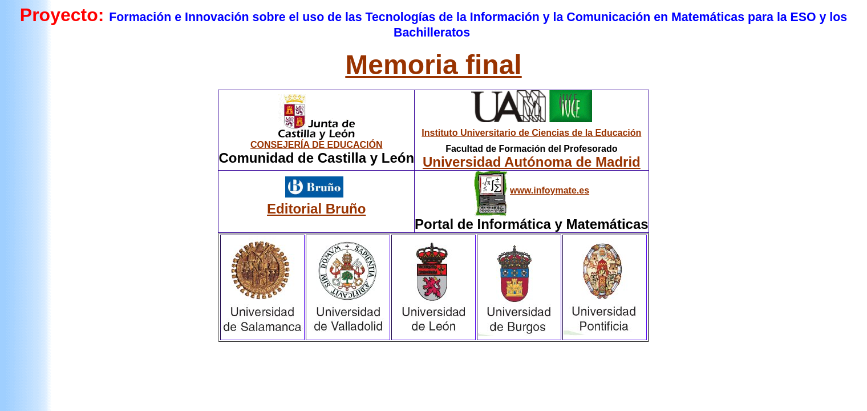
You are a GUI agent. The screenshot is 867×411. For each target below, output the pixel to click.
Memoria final (433, 65)
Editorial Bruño (316, 208)
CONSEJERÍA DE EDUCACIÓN (316, 145)
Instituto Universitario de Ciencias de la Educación (531, 133)
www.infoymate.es (549, 190)
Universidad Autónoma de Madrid (532, 162)
